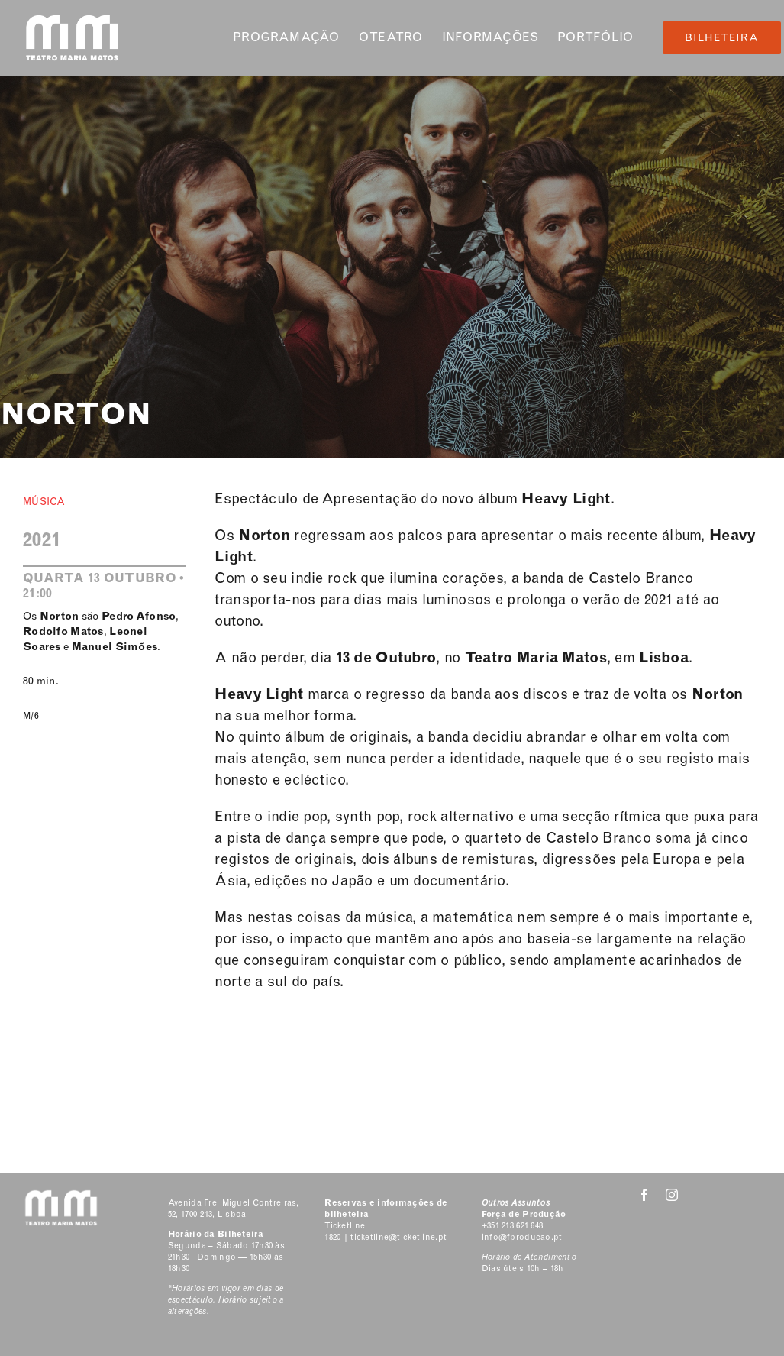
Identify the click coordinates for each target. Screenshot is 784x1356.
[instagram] (672, 1195)
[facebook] (644, 1195)
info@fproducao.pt (522, 1237)
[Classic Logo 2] (72, 20)
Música (44, 501)
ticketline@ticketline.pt (398, 1237)
